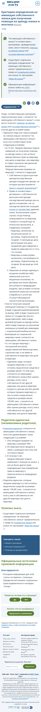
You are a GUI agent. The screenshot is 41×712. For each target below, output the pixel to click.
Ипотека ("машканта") (14, 546)
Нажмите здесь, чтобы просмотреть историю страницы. (18, 626)
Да (15, 599)
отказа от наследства (19, 209)
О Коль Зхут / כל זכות (9, 639)
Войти (5, 657)
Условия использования (20, 698)
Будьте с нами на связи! (11, 649)
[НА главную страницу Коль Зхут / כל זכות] (15, 3)
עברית (4, 29)
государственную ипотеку (20, 54)
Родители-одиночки (12, 428)
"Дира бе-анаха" (16, 78)
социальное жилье (26, 72)
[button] (3, 3)
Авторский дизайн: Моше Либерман (29, 645)
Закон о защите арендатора (22, 188)
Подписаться (29, 666)
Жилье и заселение (13, 543)
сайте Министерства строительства (22, 89)
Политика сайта (8, 647)
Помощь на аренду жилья (16, 550)
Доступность (7, 644)
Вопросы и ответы (9, 641)
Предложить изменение (20, 613)
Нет (26, 599)
